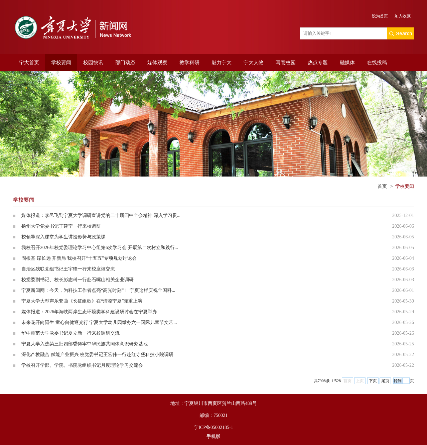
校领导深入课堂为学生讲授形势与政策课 (63, 236)
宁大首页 (29, 62)
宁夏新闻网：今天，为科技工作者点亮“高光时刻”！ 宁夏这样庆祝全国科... (98, 290)
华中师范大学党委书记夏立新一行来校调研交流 (70, 333)
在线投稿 (377, 62)
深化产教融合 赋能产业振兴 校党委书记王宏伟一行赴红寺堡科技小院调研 (97, 354)
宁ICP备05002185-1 (213, 427)
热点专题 (318, 62)
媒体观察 (157, 62)
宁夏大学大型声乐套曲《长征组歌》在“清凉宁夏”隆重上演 (81, 301)
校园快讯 (93, 62)
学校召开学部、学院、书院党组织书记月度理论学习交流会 (82, 365)
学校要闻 (61, 62)
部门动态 (125, 62)
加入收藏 (403, 16)
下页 (373, 380)
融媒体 (347, 62)
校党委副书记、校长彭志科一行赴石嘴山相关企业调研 (77, 279)
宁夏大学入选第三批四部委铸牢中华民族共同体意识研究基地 (84, 343)
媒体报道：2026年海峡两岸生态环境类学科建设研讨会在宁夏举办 (89, 311)
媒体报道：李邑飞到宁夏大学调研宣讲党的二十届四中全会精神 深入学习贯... (100, 215)
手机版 (213, 436)
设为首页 (380, 16)
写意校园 (286, 62)
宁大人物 (254, 62)
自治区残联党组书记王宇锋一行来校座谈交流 (68, 268)
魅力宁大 (221, 62)
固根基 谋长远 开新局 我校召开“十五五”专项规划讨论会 (79, 258)
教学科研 (189, 62)
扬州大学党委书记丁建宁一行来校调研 (61, 226)
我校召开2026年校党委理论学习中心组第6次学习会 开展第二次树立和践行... (99, 247)
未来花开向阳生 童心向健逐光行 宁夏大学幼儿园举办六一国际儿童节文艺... (99, 322)
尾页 (385, 380)
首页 (382, 186)
